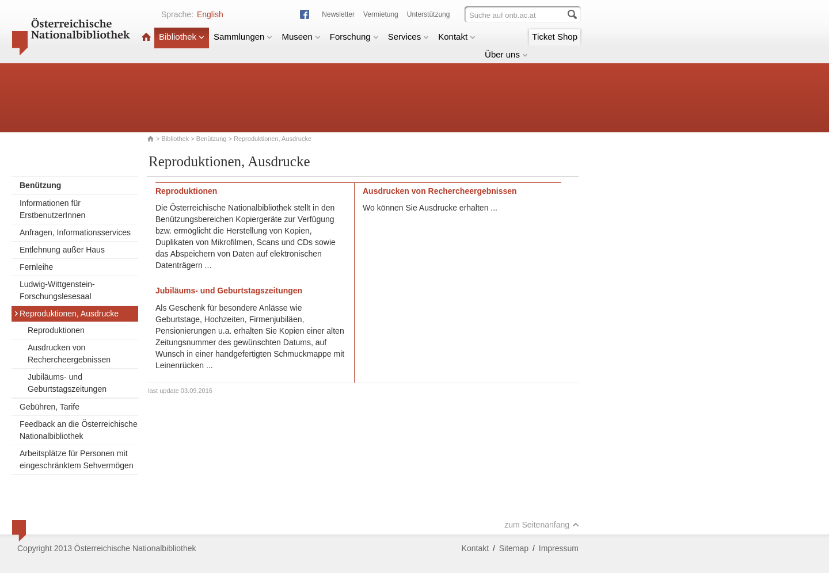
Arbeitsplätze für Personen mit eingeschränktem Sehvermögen (77, 459)
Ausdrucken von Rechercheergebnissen (69, 353)
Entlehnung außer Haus (62, 249)
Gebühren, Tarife (49, 406)
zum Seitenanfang (541, 524)
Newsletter (338, 14)
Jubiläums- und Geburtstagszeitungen (67, 383)
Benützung (211, 138)
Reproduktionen (56, 330)
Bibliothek (181, 36)
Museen (301, 36)
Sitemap (513, 548)
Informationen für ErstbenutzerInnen (52, 209)
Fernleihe (36, 267)
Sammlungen (243, 36)
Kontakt (457, 36)
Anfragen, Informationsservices (75, 232)
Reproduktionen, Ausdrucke (66, 313)
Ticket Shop (554, 36)
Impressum (559, 548)
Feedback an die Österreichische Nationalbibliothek (79, 430)
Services (408, 36)
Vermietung (380, 14)
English (210, 14)
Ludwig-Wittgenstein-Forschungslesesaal (57, 290)
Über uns (506, 54)
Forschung (354, 36)
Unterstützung (428, 14)
